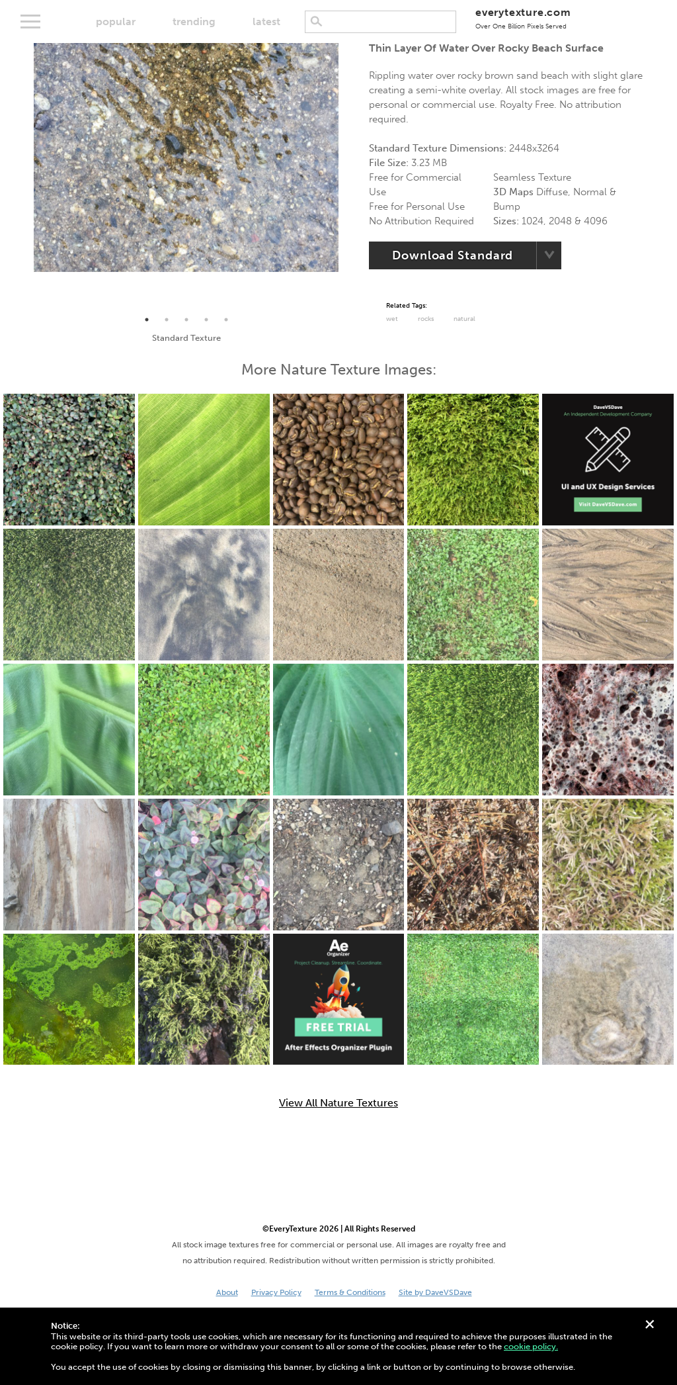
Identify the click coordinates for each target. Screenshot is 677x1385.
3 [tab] (186, 319)
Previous (23, 176)
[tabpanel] (186, 157)
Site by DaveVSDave (435, 1292)
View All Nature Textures (338, 1103)
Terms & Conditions (350, 1292)
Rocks (426, 319)
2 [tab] (166, 319)
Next (348, 176)
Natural (464, 319)
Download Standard (452, 255)
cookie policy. (531, 1346)
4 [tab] (206, 319)
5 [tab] (226, 319)
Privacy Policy (276, 1292)
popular (116, 21)
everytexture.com (523, 18)
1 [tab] (146, 319)
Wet (392, 319)
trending (194, 21)
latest (266, 21)
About (227, 1292)
